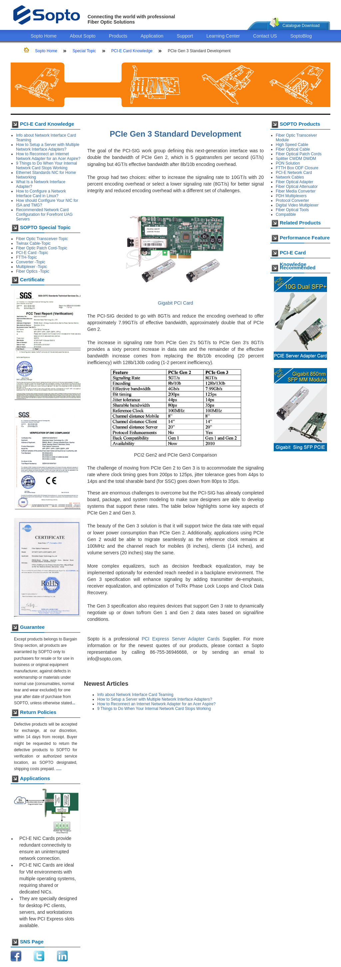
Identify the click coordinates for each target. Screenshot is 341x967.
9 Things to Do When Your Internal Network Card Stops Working (46, 165)
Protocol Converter (292, 200)
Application (152, 36)
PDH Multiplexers (291, 196)
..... (59, 768)
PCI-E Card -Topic (32, 252)
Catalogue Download (300, 25)
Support (185, 36)
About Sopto (83, 36)
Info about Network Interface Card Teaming (135, 694)
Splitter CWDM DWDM (296, 158)
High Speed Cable (292, 144)
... (73, 703)
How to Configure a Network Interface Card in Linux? (41, 193)
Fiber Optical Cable (293, 149)
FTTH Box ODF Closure (297, 168)
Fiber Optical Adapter (294, 182)
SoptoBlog (301, 36)
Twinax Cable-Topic (33, 243)
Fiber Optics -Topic (32, 271)
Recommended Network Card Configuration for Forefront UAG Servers (44, 214)
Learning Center (223, 36)
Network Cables (290, 177)
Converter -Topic (30, 262)
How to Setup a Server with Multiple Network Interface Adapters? (47, 147)
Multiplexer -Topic (31, 266)
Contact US (265, 36)
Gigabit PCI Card (175, 303)
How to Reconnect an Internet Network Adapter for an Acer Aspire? (48, 156)
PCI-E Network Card (294, 172)
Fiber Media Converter (295, 191)
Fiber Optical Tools (292, 209)
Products (118, 36)
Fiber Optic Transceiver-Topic (42, 238)
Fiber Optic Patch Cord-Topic (41, 248)
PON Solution (288, 163)
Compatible (286, 214)
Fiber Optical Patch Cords (298, 154)
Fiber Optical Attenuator (297, 186)
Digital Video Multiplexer (297, 205)
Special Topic (84, 51)
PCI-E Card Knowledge (132, 51)
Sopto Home (44, 36)
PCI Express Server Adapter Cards (180, 638)
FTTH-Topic (26, 257)
